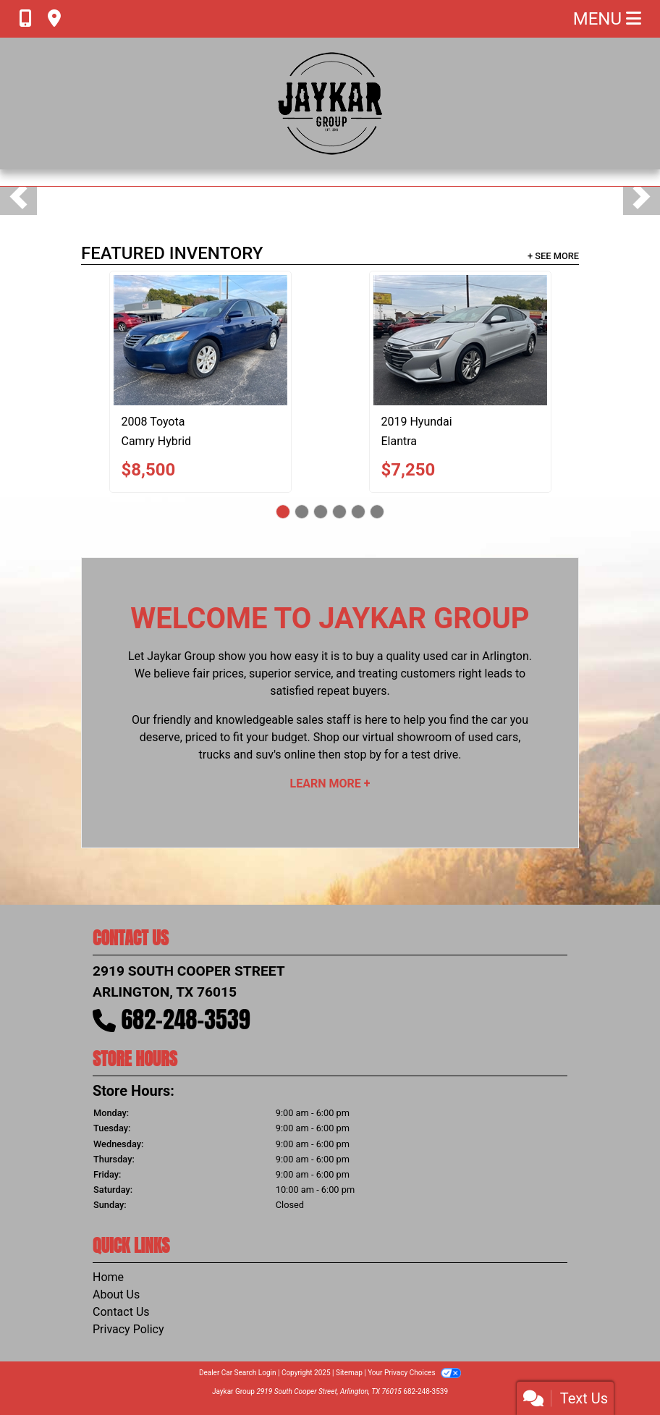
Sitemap (349, 1373)
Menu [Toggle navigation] (607, 19)
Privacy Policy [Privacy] (128, 1329)
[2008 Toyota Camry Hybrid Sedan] (200, 340)
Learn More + (330, 783)
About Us (116, 1294)
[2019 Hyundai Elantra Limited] (460, 340)
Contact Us (121, 1312)
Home (108, 1277)
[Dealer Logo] (330, 103)
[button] (18, 196)
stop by (362, 754)
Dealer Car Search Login (237, 1373)
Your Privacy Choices (414, 1373)
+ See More (553, 255)
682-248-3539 (186, 1019)
